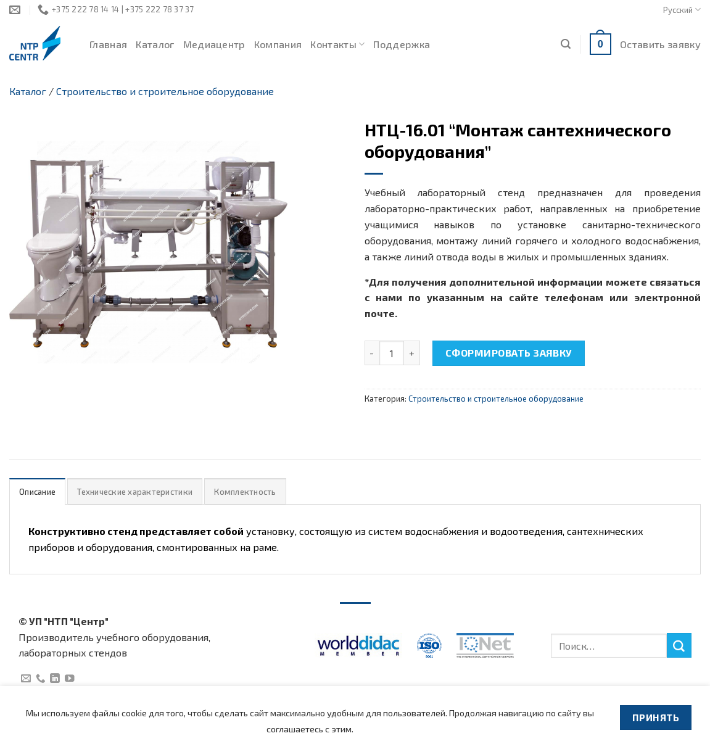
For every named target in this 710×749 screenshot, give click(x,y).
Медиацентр (214, 44)
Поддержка (401, 44)
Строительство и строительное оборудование (165, 91)
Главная (108, 44)
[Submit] (679, 645)
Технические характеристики (134, 492)
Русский (682, 9)
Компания (278, 44)
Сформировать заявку (508, 352)
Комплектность (245, 492)
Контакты (337, 44)
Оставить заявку (660, 44)
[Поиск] (566, 44)
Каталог (155, 44)
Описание (37, 492)
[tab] (37, 491)
